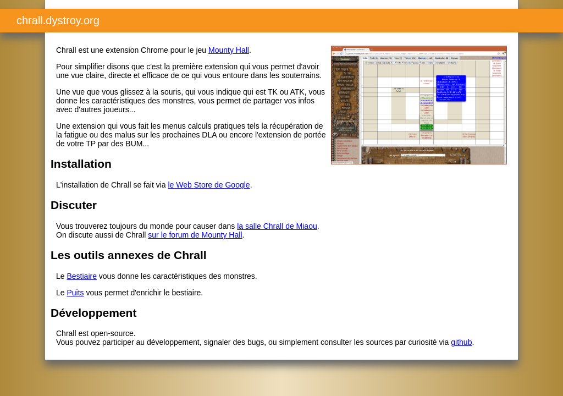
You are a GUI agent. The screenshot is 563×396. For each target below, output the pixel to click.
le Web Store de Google (209, 184)
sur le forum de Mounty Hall (195, 234)
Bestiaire (81, 276)
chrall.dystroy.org (58, 20)
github (461, 342)
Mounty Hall (228, 50)
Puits (75, 292)
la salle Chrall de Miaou (277, 226)
